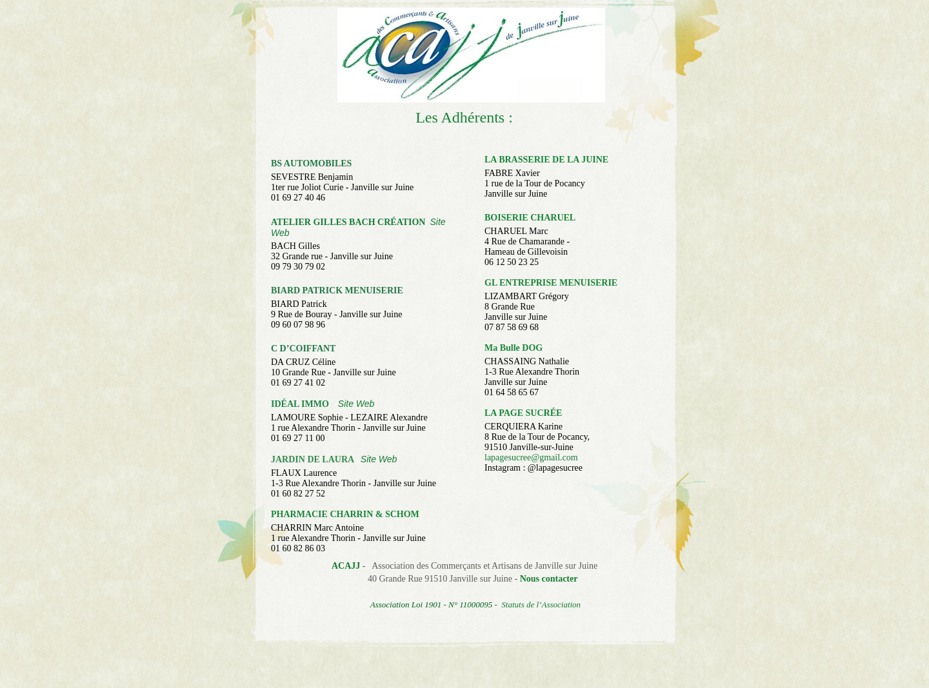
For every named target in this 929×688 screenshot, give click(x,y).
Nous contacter (549, 579)
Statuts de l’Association (541, 604)
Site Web (356, 403)
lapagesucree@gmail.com (531, 457)
